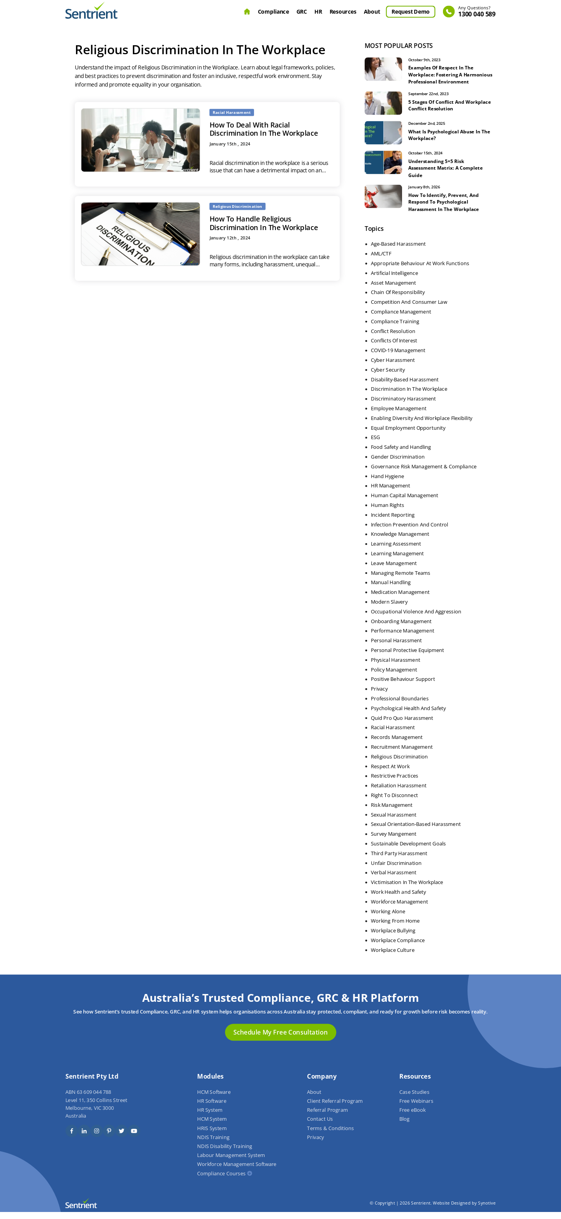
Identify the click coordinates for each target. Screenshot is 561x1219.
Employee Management (398, 415)
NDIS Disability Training (224, 1153)
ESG (375, 444)
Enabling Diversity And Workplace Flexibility (422, 425)
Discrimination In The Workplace (409, 396)
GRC (301, 11)
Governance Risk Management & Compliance (423, 473)
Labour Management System (231, 1162)
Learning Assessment (396, 550)
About (372, 11)
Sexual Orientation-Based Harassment (415, 831)
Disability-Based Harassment (405, 386)
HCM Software (214, 1098)
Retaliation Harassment (398, 792)
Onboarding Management (401, 628)
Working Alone (388, 918)
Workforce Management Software (236, 1171)
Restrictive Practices (394, 783)
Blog (404, 1126)
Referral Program (327, 1117)
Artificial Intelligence (394, 279)
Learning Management (397, 560)
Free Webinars (416, 1107)
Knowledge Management (400, 541)
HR (318, 11)
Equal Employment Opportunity (408, 434)
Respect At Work (390, 773)
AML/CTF (381, 260)
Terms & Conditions (330, 1135)
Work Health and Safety (398, 898)
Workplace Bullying (393, 937)
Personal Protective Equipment (407, 657)
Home (247, 12)
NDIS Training (213, 1144)
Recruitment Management (401, 753)
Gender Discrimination (398, 463)
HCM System (212, 1126)
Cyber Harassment (393, 366)
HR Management (390, 492)
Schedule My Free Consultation (280, 1039)
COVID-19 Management (398, 357)
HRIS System (211, 1135)
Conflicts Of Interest (394, 347)
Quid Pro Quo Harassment (402, 724)
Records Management (397, 744)
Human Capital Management (404, 502)
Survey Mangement (393, 840)
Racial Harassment (393, 734)
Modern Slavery (389, 608)
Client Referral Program (334, 1107)
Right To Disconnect (394, 802)
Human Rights (387, 512)
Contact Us (320, 1126)
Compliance (273, 11)
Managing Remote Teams (400, 579)
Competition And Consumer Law (409, 308)
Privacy (379, 695)
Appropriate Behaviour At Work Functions (420, 270)
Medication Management (400, 598)
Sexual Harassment (393, 821)
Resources (343, 11)
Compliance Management (401, 318)
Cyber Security (388, 376)
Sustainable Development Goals (408, 850)
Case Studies (414, 1098)
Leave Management (394, 570)
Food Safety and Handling (401, 453)
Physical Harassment (395, 666)
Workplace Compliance (398, 947)
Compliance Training (395, 328)
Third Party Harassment (399, 860)
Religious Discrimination (399, 763)
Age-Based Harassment (398, 251)
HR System (209, 1117)
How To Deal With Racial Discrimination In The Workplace (264, 129)
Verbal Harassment (393, 879)
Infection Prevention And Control (409, 531)
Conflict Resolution (393, 338)
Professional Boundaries (400, 705)
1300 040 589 (477, 11)
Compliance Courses (221, 1180)
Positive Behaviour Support (403, 686)
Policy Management (394, 676)
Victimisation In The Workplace (407, 889)
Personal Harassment (396, 647)
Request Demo (411, 11)
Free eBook (412, 1117)
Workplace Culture (393, 956)
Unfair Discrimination (396, 869)
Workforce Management (399, 908)
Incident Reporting (393, 521)
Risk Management (392, 811)
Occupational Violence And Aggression (416, 618)
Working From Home (395, 928)
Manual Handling (391, 589)
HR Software (211, 1107)
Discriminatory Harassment (403, 405)
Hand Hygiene (387, 483)
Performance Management (402, 637)
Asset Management (393, 289)
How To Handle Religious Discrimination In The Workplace (264, 223)
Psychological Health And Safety (408, 715)
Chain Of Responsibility (398, 299)
